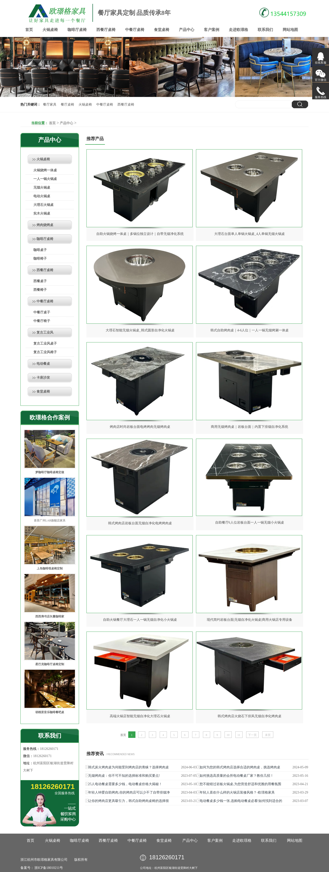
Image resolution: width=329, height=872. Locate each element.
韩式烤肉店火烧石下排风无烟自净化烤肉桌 (249, 716)
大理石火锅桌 (43, 205)
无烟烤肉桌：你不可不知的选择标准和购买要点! (124, 775)
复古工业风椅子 (45, 352)
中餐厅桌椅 (134, 30)
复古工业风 (45, 332)
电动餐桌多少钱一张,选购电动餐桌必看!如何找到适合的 (241, 801)
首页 (29, 30)
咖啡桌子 (40, 250)
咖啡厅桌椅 (77, 30)
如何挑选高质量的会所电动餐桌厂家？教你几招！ (237, 775)
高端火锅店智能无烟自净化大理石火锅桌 (140, 716)
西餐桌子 (40, 281)
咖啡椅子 (40, 258)
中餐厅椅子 (41, 321)
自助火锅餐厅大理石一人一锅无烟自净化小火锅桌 (140, 619)
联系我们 (265, 30)
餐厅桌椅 (67, 104)
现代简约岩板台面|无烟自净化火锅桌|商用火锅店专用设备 (249, 619)
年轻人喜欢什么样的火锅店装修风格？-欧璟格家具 (237, 792)
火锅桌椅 (50, 30)
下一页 (252, 735)
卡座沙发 (43, 377)
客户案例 (211, 30)
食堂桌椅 (161, 30)
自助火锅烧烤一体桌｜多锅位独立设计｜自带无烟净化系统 (140, 234)
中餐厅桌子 (41, 312)
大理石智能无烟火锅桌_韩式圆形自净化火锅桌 (140, 330)
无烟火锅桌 (41, 187)
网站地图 (290, 30)
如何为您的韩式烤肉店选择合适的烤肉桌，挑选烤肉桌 (240, 767)
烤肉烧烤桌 (45, 225)
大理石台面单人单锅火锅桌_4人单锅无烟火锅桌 (249, 234)
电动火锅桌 (41, 196)
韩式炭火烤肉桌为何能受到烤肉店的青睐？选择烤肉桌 (128, 767)
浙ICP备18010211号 (48, 868)
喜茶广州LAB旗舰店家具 (50, 520)
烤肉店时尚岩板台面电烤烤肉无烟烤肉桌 (140, 427)
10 (228, 735)
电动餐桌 (43, 363)
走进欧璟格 (238, 30)
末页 (268, 735)
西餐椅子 (40, 290)
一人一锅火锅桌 (45, 179)
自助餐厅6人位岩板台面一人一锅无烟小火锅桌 (249, 522)
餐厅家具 (49, 104)
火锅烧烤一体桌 (45, 170)
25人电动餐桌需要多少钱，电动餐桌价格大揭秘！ (125, 784)
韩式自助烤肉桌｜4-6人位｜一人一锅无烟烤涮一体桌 (249, 330)
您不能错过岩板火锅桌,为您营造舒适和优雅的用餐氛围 (240, 784)
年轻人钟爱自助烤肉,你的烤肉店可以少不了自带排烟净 (129, 792)
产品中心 (186, 30)
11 (239, 735)
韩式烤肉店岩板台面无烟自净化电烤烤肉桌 (140, 523)
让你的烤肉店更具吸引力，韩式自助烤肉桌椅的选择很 (128, 801)
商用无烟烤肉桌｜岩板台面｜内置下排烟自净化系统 (249, 427)
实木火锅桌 (41, 213)
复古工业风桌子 (45, 343)
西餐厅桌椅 (106, 30)
